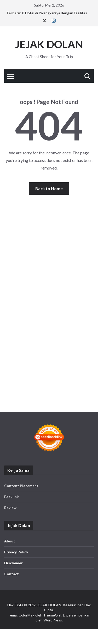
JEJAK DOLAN (49, 44)
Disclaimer (13, 563)
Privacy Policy (16, 552)
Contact (11, 574)
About (9, 541)
